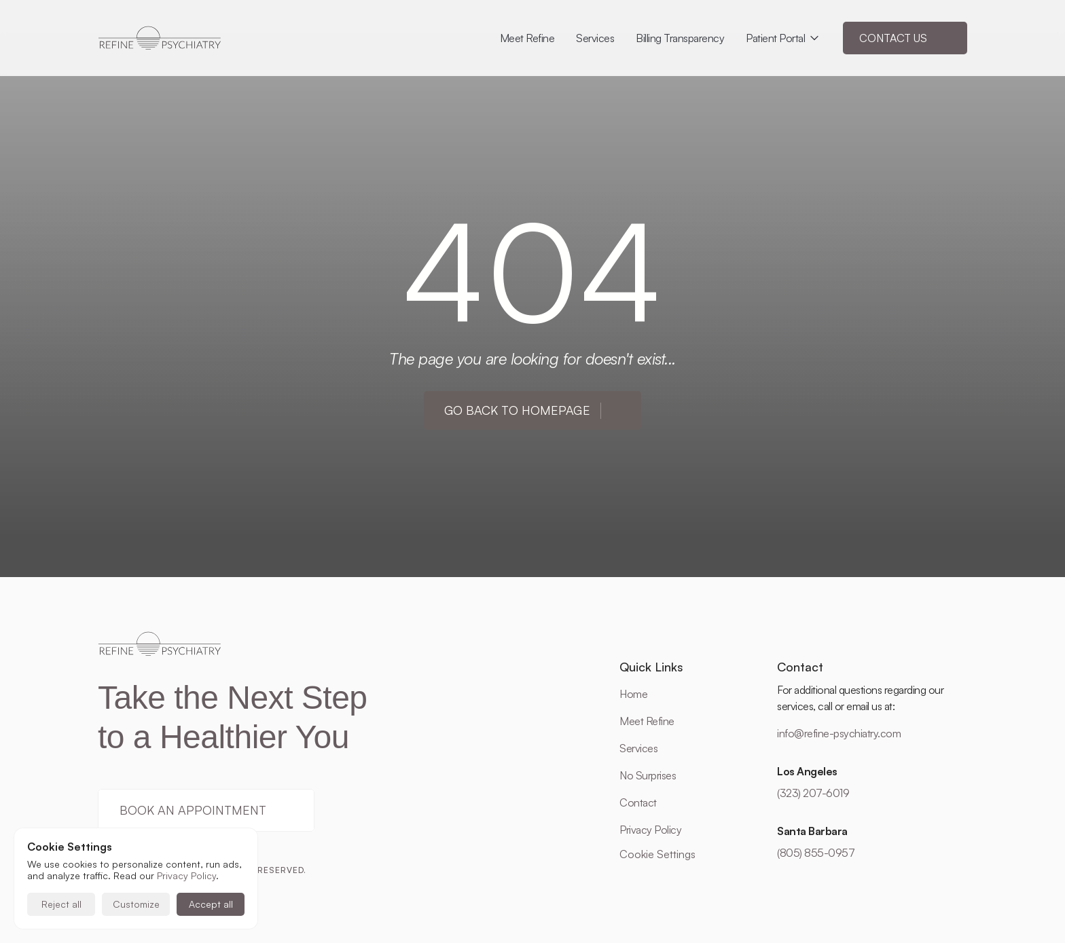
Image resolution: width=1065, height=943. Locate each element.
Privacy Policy (650, 829)
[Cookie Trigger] (657, 854)
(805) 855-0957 (815, 852)
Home (633, 694)
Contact (638, 802)
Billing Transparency (680, 38)
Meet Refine (646, 721)
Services (638, 748)
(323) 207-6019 (813, 793)
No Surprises (647, 775)
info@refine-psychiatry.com (839, 733)
